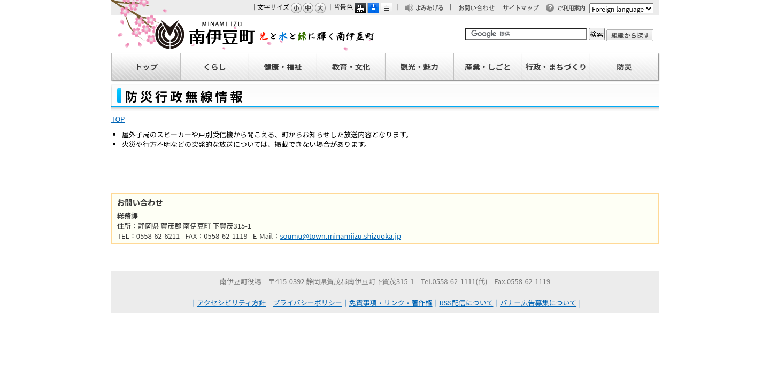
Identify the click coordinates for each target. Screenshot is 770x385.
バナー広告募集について (538, 302)
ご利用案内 (574, 8)
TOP (118, 119)
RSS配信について (467, 302)
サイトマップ (526, 9)
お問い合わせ (482, 9)
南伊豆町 (243, 34)
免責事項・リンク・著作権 (391, 302)
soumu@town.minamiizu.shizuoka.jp (340, 236)
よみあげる (432, 8)
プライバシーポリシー (307, 302)
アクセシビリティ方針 (231, 302)
